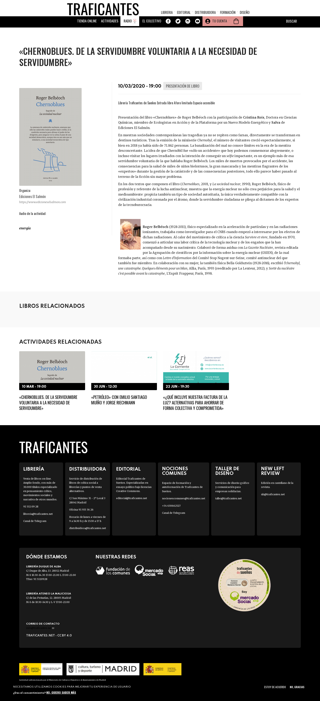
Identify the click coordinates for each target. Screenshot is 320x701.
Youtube (197, 31)
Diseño (245, 15)
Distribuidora (205, 15)
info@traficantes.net (40, 627)
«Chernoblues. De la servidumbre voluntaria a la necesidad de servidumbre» (48, 402)
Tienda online (87, 31)
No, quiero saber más (61, 692)
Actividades (109, 31)
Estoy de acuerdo (275, 687)
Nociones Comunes (175, 471)
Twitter (178, 31)
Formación (228, 15)
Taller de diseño (227, 471)
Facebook (168, 31)
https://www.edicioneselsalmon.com (42, 202)
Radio (128, 31)
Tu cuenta (219, 31)
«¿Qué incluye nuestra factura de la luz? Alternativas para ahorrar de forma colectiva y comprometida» (195, 402)
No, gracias (297, 687)
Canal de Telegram (34, 521)
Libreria (167, 15)
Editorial (184, 15)
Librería (33, 469)
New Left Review (272, 471)
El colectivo (151, 31)
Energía (25, 228)
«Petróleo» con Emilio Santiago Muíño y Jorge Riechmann (119, 400)
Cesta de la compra (236, 31)
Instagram (188, 31)
